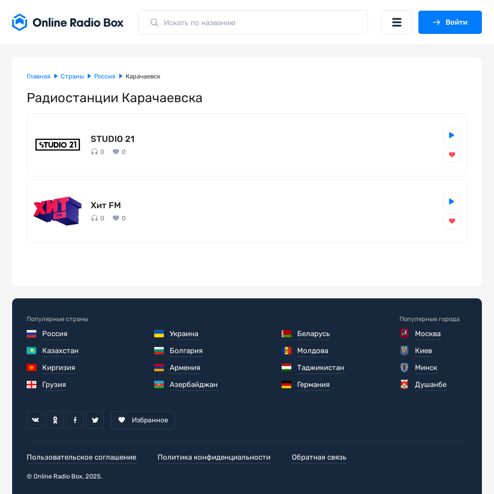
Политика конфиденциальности (214, 457)
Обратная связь (319, 457)
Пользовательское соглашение (81, 457)
